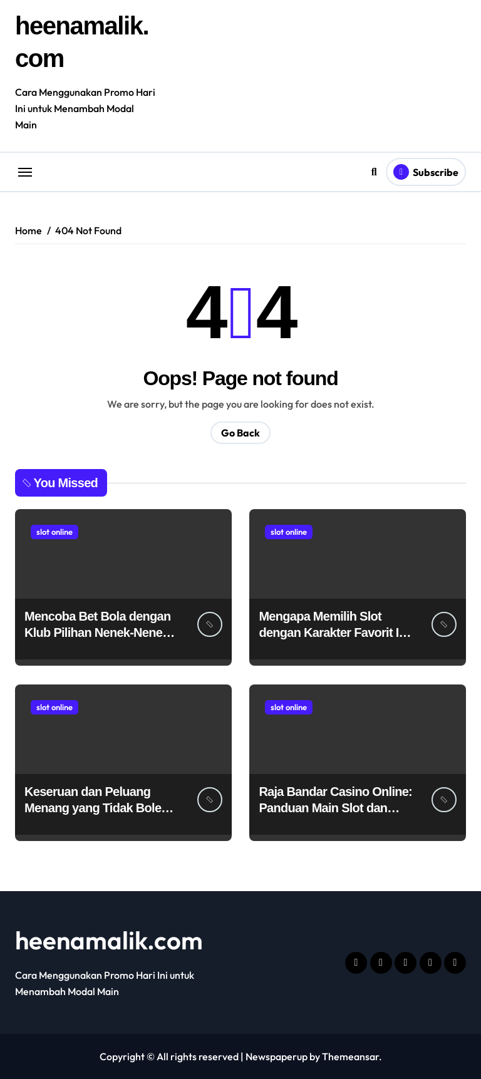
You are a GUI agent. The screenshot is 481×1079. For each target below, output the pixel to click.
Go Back (240, 432)
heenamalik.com (109, 940)
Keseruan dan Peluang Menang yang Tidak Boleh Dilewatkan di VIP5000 (96, 808)
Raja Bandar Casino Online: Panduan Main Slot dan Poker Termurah (335, 808)
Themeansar (350, 1056)
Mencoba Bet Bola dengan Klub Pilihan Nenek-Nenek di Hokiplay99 (97, 632)
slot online (54, 532)
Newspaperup (277, 1056)
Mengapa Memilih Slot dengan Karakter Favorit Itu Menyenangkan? (334, 632)
